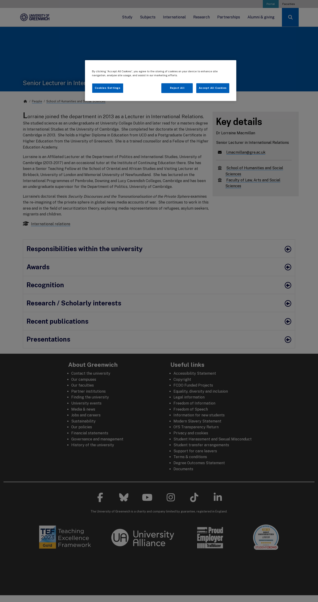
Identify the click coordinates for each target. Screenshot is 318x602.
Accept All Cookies (213, 88)
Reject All (177, 88)
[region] (160, 80)
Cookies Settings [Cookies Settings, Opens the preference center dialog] (107, 88)
